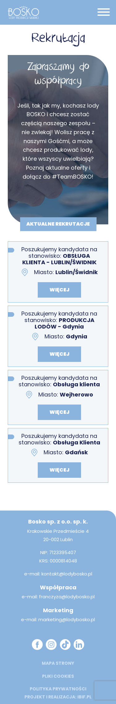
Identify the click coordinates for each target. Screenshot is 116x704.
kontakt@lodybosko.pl (66, 573)
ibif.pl (84, 697)
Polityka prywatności (58, 688)
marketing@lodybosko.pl (66, 619)
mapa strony (58, 663)
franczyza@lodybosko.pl (67, 596)
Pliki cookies (58, 676)
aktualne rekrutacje (58, 223)
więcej (59, 289)
